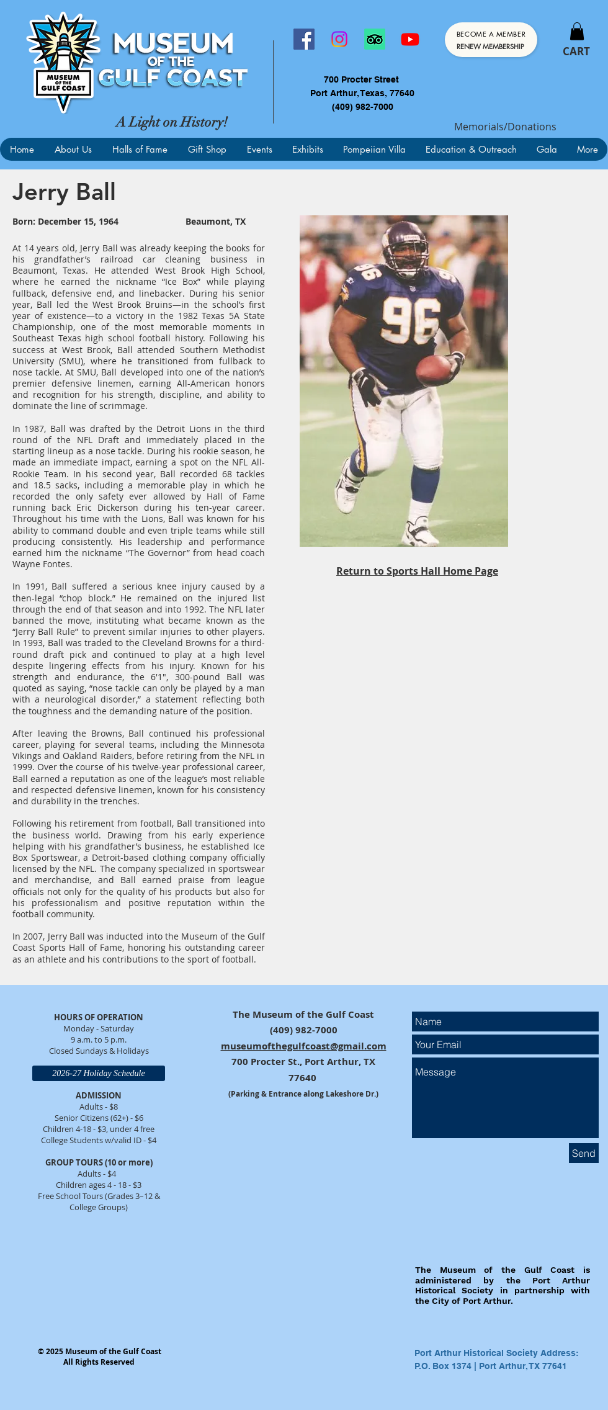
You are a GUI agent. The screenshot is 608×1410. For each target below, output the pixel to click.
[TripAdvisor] (374, 39)
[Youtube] (410, 39)
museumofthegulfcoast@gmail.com (304, 1046)
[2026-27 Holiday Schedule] (98, 1073)
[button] (577, 31)
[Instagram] (339, 39)
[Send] (584, 1153)
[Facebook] (304, 39)
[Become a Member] (491, 39)
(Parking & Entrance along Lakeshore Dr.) (303, 1094)
